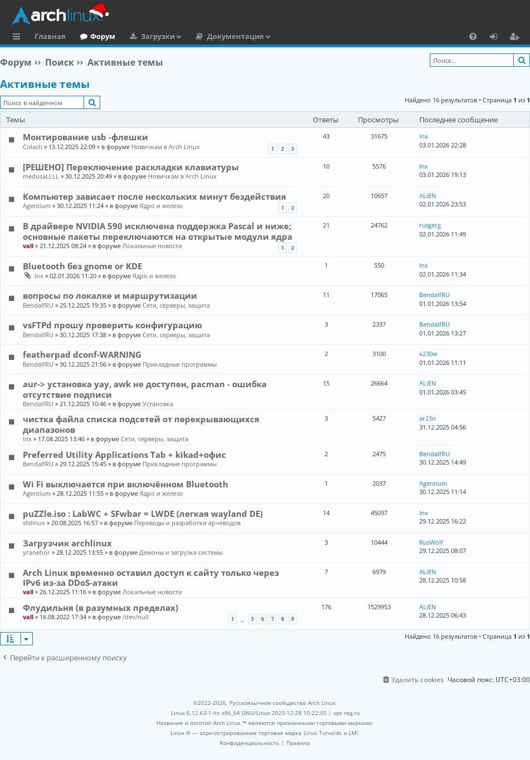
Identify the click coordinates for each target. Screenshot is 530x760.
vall (28, 245)
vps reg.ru (346, 713)
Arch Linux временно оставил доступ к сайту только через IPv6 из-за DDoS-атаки (151, 577)
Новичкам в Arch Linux (165, 146)
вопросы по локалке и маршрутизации (110, 295)
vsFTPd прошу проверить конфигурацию (112, 324)
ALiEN (427, 195)
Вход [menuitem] (497, 38)
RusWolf (431, 542)
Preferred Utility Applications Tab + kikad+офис (124, 454)
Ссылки (18, 38)
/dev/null (135, 617)
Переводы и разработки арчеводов (187, 523)
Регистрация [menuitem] (517, 38)
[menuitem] (473, 36)
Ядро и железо (161, 205)
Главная (50, 36)
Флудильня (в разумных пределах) (100, 607)
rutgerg (430, 225)
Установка (158, 403)
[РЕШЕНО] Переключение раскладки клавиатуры (131, 166)
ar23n (427, 418)
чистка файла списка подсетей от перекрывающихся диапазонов (141, 424)
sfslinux (34, 523)
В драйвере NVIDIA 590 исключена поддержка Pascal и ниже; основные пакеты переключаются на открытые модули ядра (157, 230)
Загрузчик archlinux (67, 543)
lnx (423, 136)
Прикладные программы (180, 364)
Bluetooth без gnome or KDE (82, 266)
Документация (235, 36)
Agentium (37, 205)
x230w (428, 353)
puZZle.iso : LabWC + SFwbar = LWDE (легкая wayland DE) (143, 513)
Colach (32, 146)
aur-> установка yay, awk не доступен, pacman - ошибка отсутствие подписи (145, 388)
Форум (102, 36)
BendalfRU (38, 305)
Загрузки (158, 36)
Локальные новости (152, 245)
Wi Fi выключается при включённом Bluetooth (125, 484)
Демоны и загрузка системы (181, 552)
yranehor (36, 552)
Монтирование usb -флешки (85, 136)
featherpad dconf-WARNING (82, 354)
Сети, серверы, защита (176, 305)
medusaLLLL (41, 176)
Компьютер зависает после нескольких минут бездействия (154, 196)
